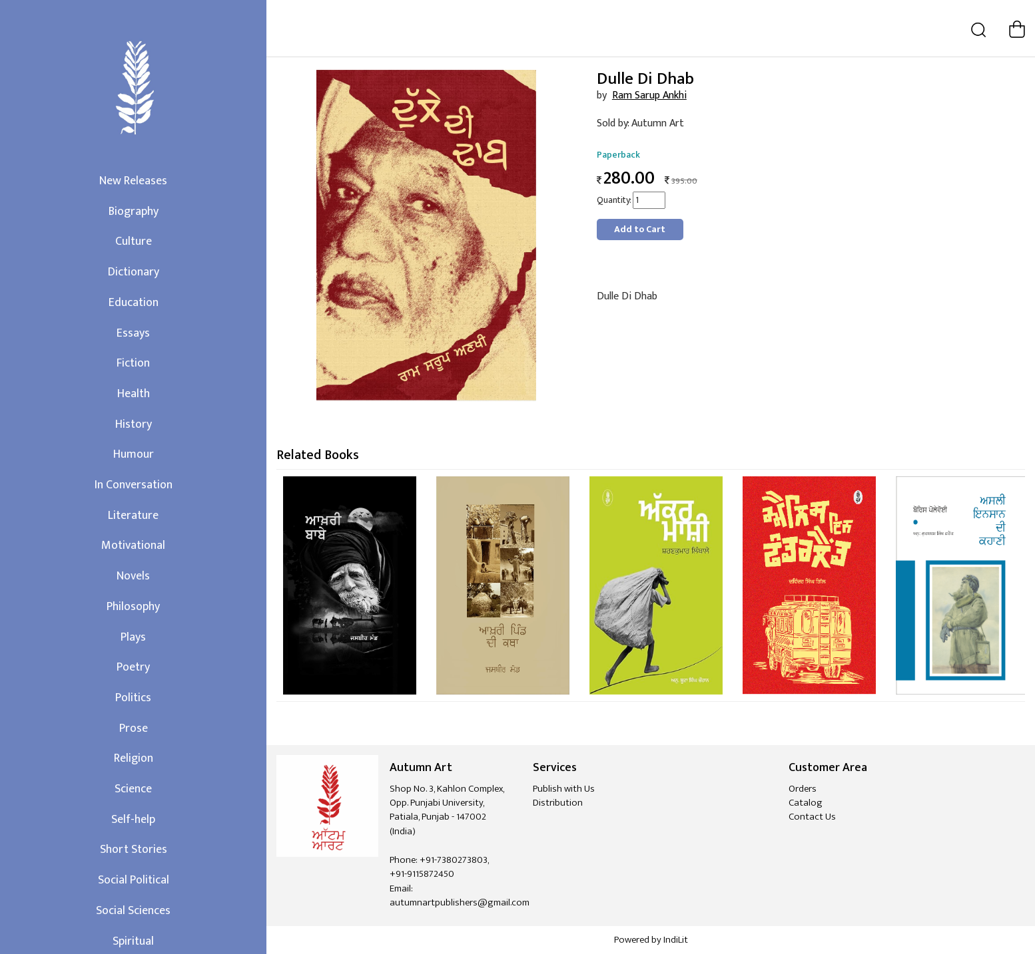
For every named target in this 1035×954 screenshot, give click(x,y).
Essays (133, 333)
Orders (803, 788)
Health (133, 394)
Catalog (806, 802)
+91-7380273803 (454, 860)
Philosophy (133, 607)
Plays (133, 637)
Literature (133, 516)
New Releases (133, 181)
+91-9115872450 (422, 874)
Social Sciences (133, 911)
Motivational (133, 546)
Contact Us (812, 816)
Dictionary (133, 272)
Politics (133, 698)
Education (134, 303)
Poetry (133, 667)
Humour (133, 454)
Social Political (133, 880)
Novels (133, 576)
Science (133, 789)
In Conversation (133, 485)
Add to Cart (639, 229)
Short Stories (133, 850)
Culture (133, 241)
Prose (133, 728)
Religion (133, 758)
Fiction (133, 363)
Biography (134, 212)
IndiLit (675, 939)
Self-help (133, 820)
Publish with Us (564, 788)
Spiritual (133, 941)
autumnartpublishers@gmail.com (459, 902)
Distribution (558, 802)
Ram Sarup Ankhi (649, 95)
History (133, 424)
